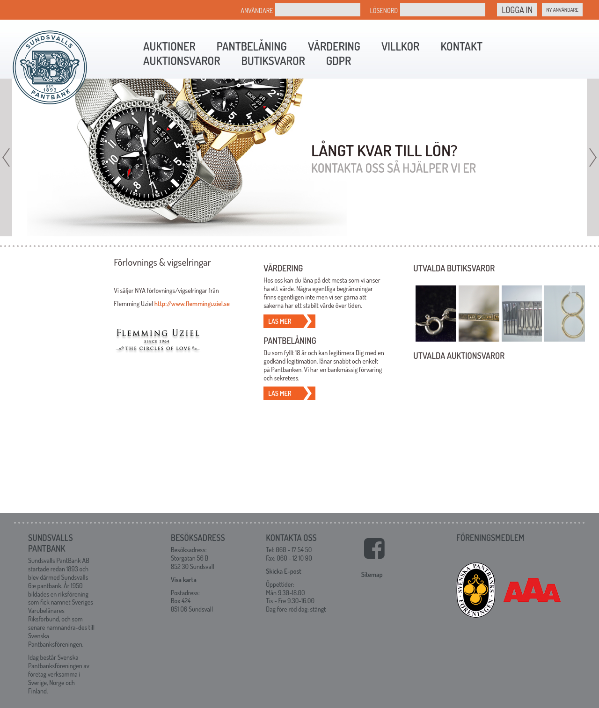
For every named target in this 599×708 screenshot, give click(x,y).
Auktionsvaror (181, 60)
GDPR (338, 60)
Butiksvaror (273, 60)
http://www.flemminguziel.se (192, 303)
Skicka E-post (283, 570)
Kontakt (461, 46)
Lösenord (384, 11)
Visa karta (184, 579)
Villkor (400, 46)
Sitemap (372, 573)
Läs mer (279, 321)
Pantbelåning (252, 46)
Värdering (334, 46)
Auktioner (169, 46)
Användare (257, 11)
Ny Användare (562, 10)
